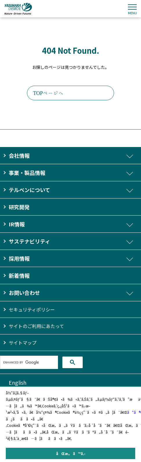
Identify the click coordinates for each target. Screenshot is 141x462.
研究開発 (19, 207)
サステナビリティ (29, 241)
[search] (29, 362)
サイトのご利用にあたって (36, 326)
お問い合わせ (24, 292)
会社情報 (19, 155)
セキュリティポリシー (32, 309)
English (17, 382)
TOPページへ (48, 93)
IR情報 (17, 224)
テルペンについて (29, 190)
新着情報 (19, 275)
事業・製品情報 (27, 172)
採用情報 (19, 258)
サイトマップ (23, 342)
